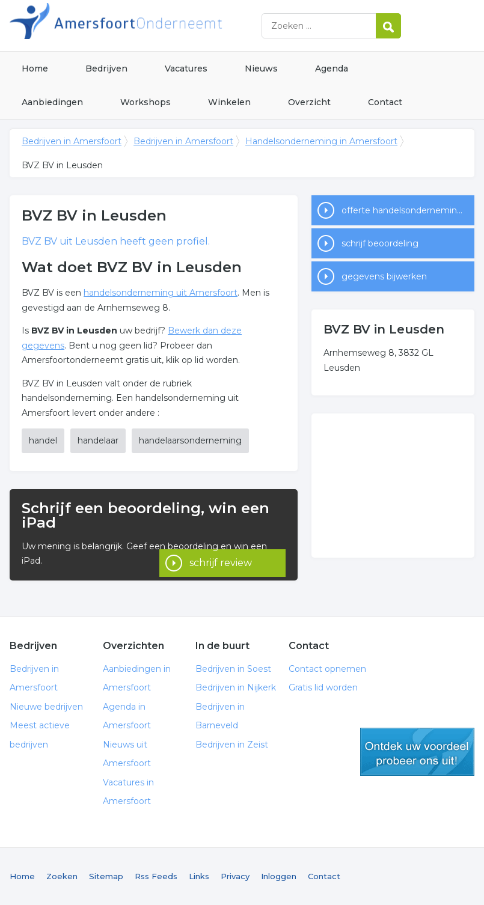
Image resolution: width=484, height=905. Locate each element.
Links (199, 876)
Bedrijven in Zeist (231, 744)
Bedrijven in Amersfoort (160, 25)
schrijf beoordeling (380, 243)
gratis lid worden (417, 752)
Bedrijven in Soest (233, 668)
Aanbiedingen (52, 102)
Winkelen (229, 102)
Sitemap (106, 876)
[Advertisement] (393, 485)
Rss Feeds (156, 876)
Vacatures (186, 68)
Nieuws (261, 68)
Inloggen (278, 876)
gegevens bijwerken (384, 276)
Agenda (331, 68)
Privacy (235, 876)
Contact (385, 102)
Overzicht (309, 102)
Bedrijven (106, 68)
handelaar (98, 440)
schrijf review (220, 549)
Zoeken (62, 876)
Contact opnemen (327, 668)
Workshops (145, 102)
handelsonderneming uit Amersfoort (160, 292)
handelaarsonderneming (190, 440)
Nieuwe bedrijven (46, 706)
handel (43, 440)
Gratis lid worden (323, 687)
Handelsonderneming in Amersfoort (321, 141)
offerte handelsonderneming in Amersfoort (408, 210)
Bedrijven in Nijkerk (235, 687)
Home (35, 68)
